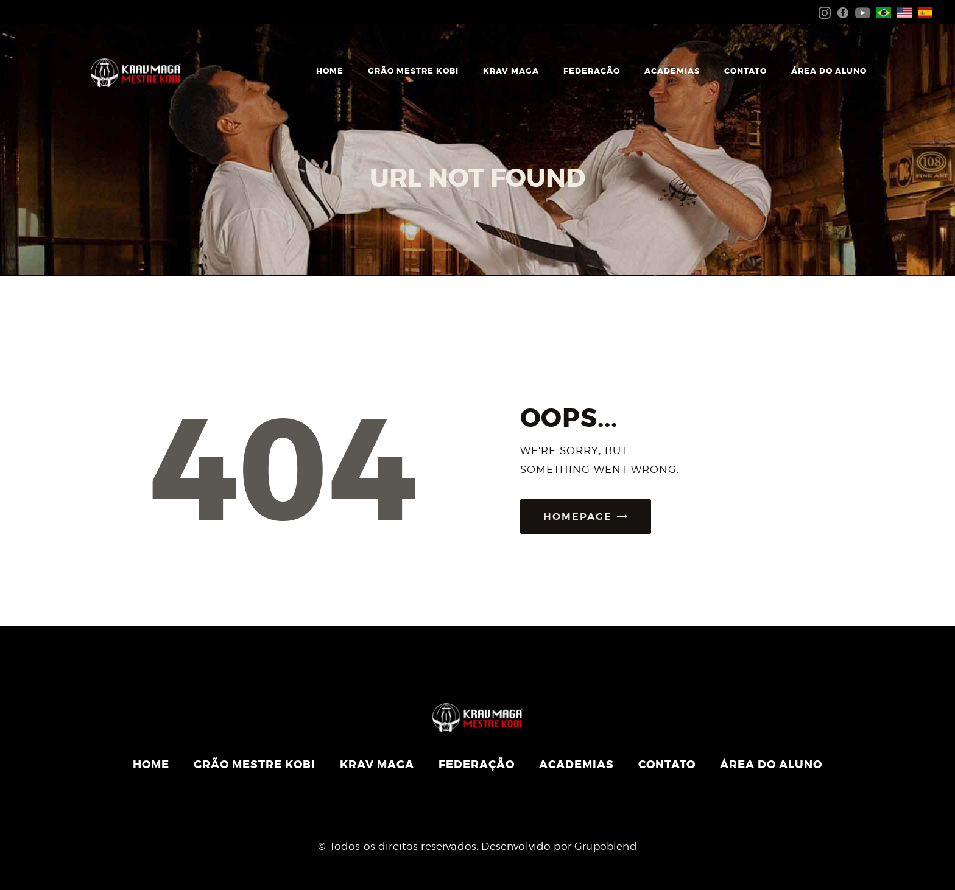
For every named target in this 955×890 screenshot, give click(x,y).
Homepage (577, 516)
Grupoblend (605, 846)
